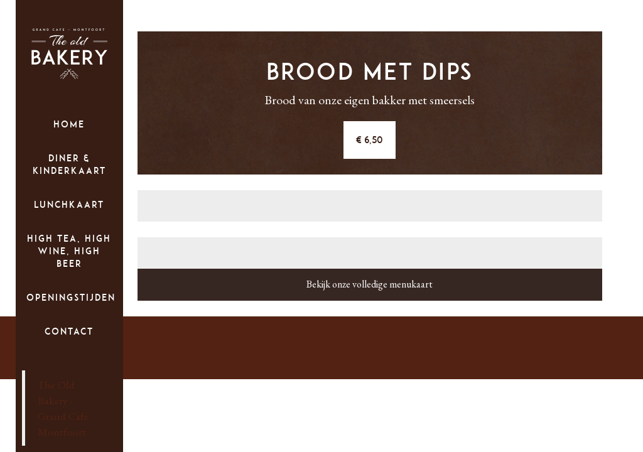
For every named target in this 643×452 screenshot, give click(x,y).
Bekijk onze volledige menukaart (369, 284)
